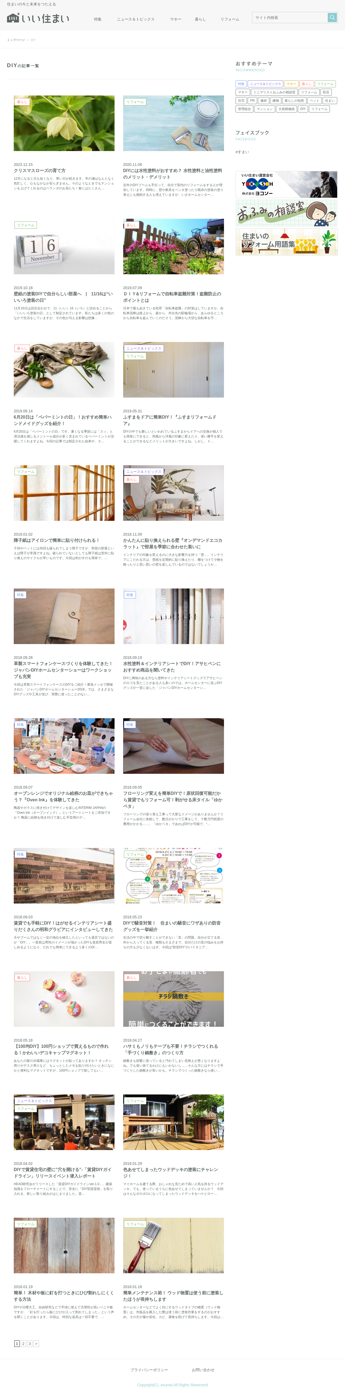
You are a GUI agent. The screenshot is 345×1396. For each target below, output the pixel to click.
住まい (330, 100)
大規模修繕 (286, 109)
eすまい (242, 152)
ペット (314, 100)
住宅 (241, 100)
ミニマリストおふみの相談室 (274, 92)
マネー (175, 19)
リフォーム (229, 19)
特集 (98, 19)
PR (252, 100)
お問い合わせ (203, 1370)
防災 (326, 92)
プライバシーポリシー (149, 1370)
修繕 (263, 100)
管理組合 (244, 109)
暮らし (200, 19)
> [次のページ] (36, 1344)
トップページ (16, 40)
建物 (275, 100)
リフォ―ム (309, 92)
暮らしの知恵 (294, 100)
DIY (303, 109)
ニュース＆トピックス (136, 19)
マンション (265, 109)
